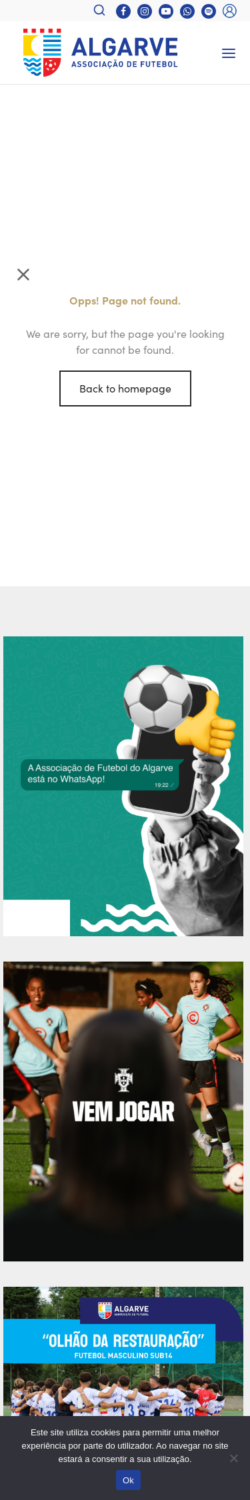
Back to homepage (125, 387)
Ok (128, 1480)
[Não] (233, 1458)
